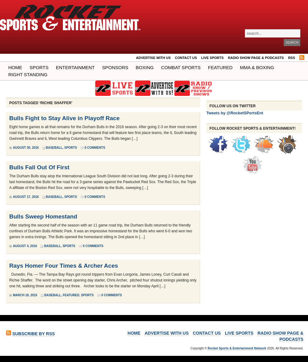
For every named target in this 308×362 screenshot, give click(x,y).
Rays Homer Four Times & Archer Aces (63, 265)
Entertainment (75, 67)
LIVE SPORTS (212, 58)
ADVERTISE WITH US (153, 58)
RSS (291, 58)
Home (15, 67)
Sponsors (115, 67)
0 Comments (95, 147)
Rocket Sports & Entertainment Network (237, 348)
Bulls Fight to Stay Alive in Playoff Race (64, 118)
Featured (220, 67)
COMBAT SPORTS (181, 67)
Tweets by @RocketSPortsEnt (234, 113)
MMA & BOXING (257, 67)
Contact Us (186, 58)
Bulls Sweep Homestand (43, 216)
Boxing (145, 67)
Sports (39, 67)
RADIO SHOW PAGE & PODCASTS (256, 58)
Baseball (54, 147)
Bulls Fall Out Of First (39, 167)
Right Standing (27, 74)
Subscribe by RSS (33, 333)
